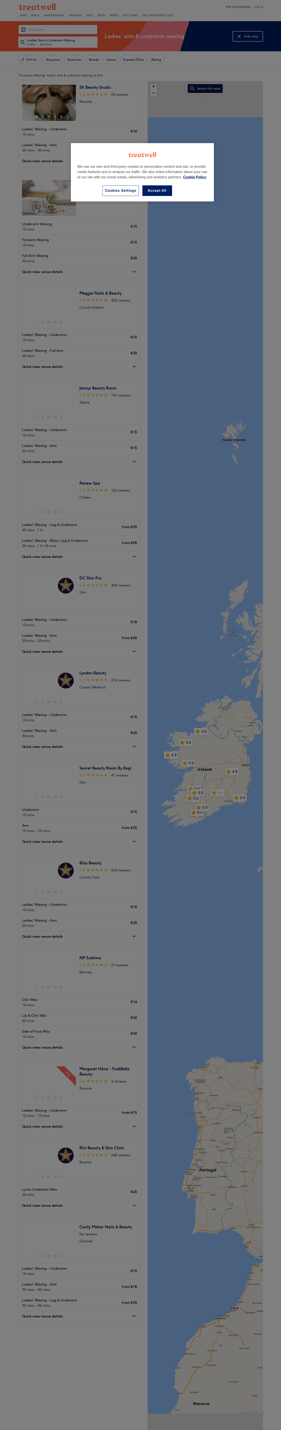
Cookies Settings (120, 190)
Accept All (157, 190)
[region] (142, 172)
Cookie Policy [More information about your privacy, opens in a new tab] (194, 177)
